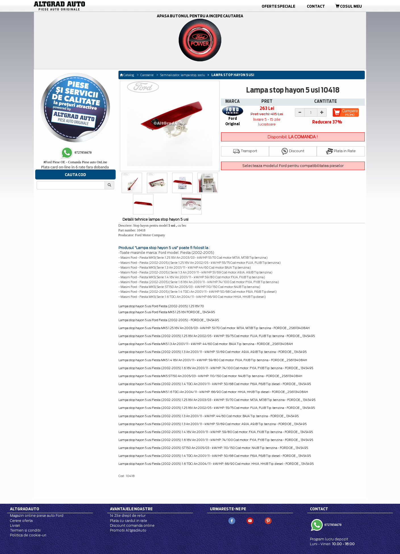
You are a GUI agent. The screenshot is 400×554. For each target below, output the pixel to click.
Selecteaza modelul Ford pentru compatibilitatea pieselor (292, 166)
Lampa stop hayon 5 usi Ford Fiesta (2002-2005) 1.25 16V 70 (161, 306)
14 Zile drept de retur (127, 515)
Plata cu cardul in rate (128, 521)
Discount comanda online (132, 525)
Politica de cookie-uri (28, 535)
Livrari (15, 525)
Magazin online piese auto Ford (36, 515)
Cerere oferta (21, 521)
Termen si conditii (25, 530)
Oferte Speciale (278, 6)
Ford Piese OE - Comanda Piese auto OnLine (75, 162)
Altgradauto (24, 509)
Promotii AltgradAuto (128, 530)
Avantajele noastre (131, 509)
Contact (316, 6)
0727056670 (332, 524)
